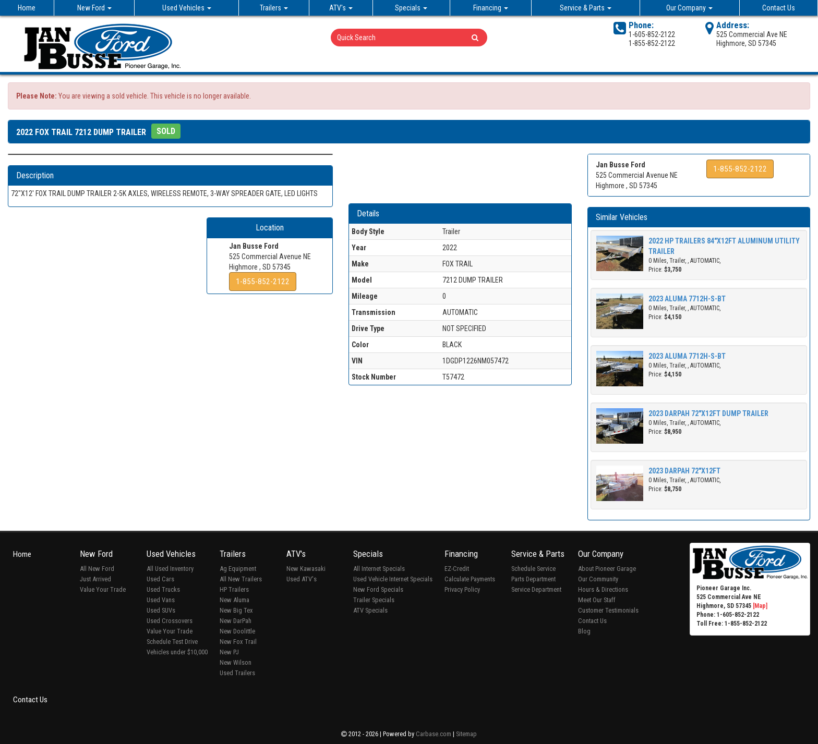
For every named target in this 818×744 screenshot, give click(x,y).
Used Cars (160, 579)
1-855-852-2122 (263, 281)
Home (26, 8)
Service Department (536, 589)
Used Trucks (163, 589)
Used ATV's (301, 579)
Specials (411, 8)
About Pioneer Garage (607, 568)
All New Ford (97, 568)
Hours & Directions (603, 589)
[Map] (760, 605)
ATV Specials (370, 610)
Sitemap (466, 734)
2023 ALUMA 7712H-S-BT (687, 299)
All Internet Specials (379, 568)
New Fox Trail (238, 641)
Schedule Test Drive (172, 641)
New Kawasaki (306, 568)
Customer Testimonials (608, 610)
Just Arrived (95, 579)
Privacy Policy (462, 589)
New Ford (94, 8)
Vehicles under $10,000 (177, 652)
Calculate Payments (469, 579)
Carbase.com (433, 734)
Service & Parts (585, 8)
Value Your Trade (103, 589)
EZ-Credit (456, 568)
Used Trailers (237, 673)
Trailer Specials (373, 600)
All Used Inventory (170, 568)
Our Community (598, 579)
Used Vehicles (186, 8)
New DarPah (235, 621)
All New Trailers (241, 579)
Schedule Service (533, 568)
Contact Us (778, 8)
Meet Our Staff (597, 600)
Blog (584, 631)
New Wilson (235, 662)
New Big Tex (236, 610)
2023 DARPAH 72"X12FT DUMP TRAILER (708, 413)
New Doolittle (237, 631)
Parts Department (533, 579)
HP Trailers (234, 589)
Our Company (689, 8)
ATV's (341, 8)
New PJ (229, 652)
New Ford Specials (378, 589)
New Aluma (234, 600)
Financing (490, 8)
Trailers (274, 8)
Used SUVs (161, 610)
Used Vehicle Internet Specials (392, 579)
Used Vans (161, 600)
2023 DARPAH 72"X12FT (684, 471)
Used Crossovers (170, 621)
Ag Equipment (238, 568)
